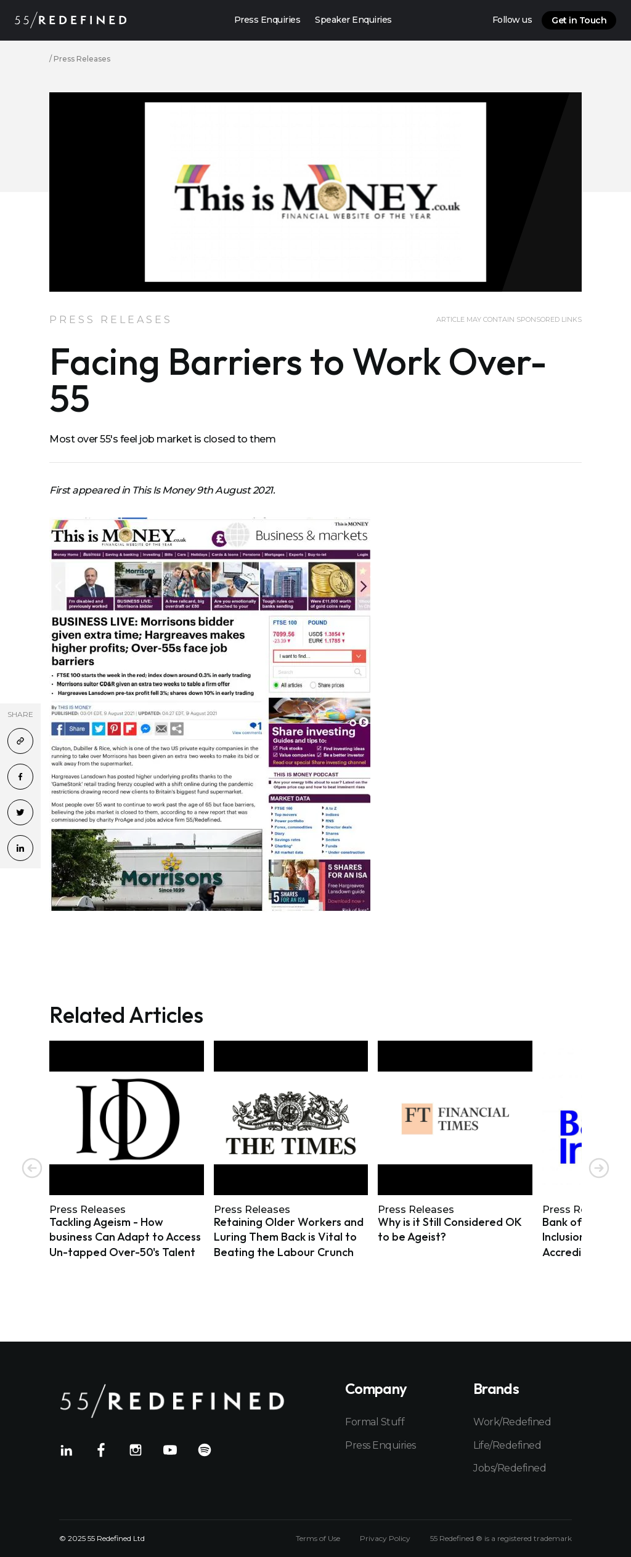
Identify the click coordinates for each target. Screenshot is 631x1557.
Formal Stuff (374, 1422)
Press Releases (82, 58)
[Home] (70, 20)
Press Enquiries (380, 1445)
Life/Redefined (507, 1445)
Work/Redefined (512, 1422)
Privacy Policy (385, 1538)
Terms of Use (318, 1538)
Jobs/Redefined (509, 1468)
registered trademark (534, 1538)
